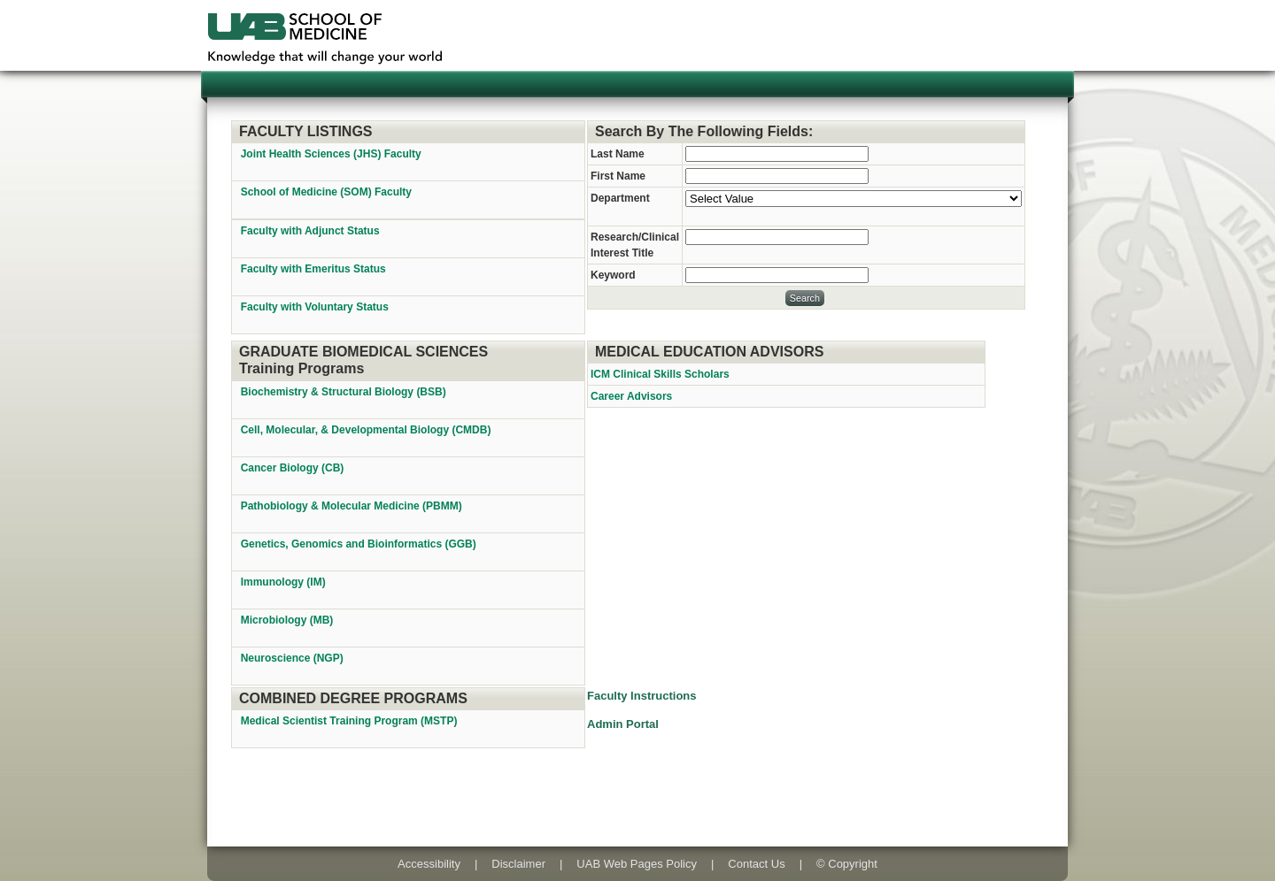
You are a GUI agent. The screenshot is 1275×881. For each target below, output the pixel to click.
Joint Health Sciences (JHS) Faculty (331, 154)
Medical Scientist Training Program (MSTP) (350, 721)
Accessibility (429, 863)
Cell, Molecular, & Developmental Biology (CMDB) (367, 430)
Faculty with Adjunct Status (310, 231)
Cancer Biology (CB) (294, 468)
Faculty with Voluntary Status (315, 307)
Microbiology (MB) (288, 620)
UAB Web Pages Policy (636, 863)
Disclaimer (518, 863)
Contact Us (756, 863)
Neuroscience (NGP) (293, 658)
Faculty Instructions (642, 695)
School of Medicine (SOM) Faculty (326, 192)
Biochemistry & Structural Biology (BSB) (345, 392)
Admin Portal (623, 724)
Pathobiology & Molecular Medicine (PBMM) (353, 506)
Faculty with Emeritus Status (313, 269)
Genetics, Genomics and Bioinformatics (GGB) (360, 544)
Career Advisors (631, 396)
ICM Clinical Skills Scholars (660, 374)
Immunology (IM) (284, 582)
